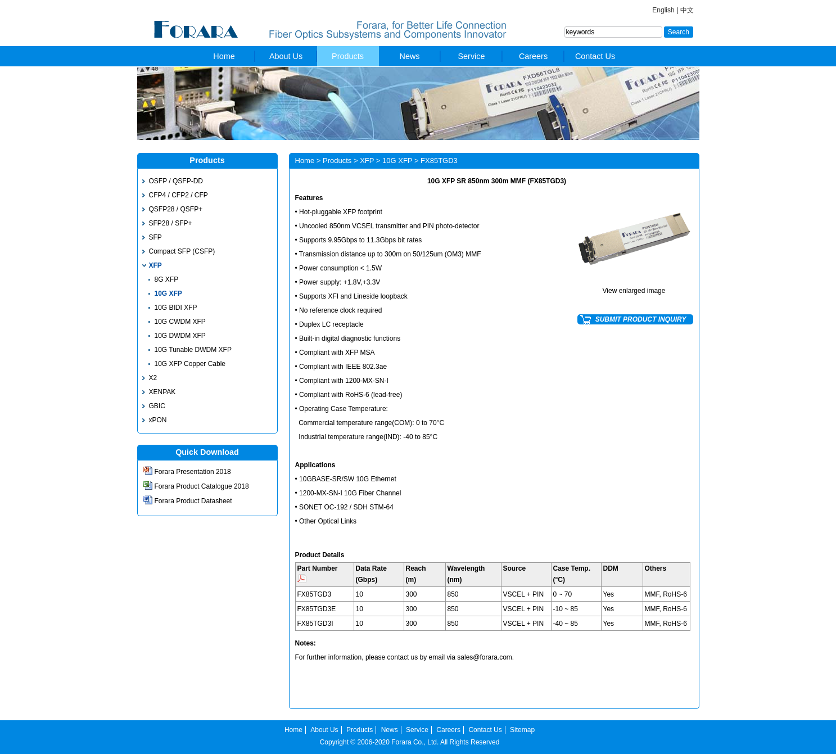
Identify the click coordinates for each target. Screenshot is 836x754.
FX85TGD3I (315, 623)
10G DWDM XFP (180, 336)
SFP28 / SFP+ (170, 223)
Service (471, 56)
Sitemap (522, 730)
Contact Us (595, 56)
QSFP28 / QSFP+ (176, 209)
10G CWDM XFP (180, 322)
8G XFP (167, 279)
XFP (155, 265)
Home (223, 56)
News (410, 56)
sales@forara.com (484, 657)
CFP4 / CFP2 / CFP (178, 195)
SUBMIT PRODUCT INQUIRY (640, 319)
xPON (158, 420)
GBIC (157, 406)
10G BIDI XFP (176, 307)
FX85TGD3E (316, 609)
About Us (285, 56)
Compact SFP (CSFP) (182, 251)
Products (348, 56)
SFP (155, 237)
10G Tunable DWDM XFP (193, 350)
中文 (687, 10)
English (663, 10)
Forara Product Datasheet (193, 501)
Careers (533, 56)
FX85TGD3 (314, 594)
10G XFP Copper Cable (190, 364)
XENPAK (162, 392)
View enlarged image (634, 291)
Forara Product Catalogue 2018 (202, 486)
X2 (153, 378)
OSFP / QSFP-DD (176, 181)
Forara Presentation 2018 (193, 472)
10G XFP (168, 293)
